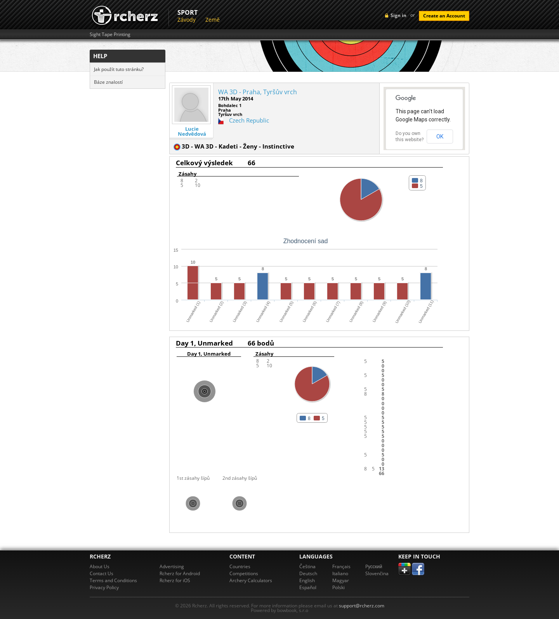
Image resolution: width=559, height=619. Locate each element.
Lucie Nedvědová (192, 131)
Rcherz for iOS (175, 580)
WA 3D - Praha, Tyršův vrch (257, 92)
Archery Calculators (250, 580)
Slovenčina (377, 573)
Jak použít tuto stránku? (119, 69)
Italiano (340, 573)
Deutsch (308, 573)
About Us (99, 566)
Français (341, 566)
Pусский (373, 566)
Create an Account (444, 15)
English (307, 580)
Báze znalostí (108, 82)
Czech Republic (249, 120)
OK (439, 136)
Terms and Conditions (113, 580)
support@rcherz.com (361, 605)
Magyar (340, 580)
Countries (239, 566)
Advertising (172, 566)
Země (212, 19)
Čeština (307, 566)
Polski (338, 587)
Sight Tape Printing (110, 34)
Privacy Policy (104, 587)
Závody (186, 19)
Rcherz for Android (180, 573)
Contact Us (101, 573)
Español (307, 587)
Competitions (243, 573)
